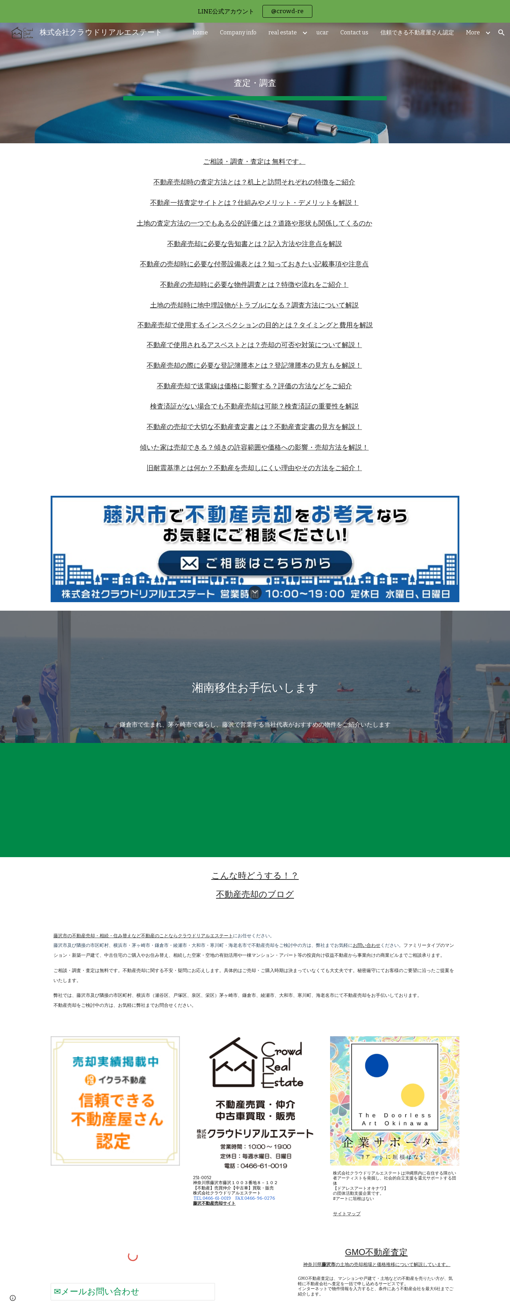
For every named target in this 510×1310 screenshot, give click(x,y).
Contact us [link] (354, 32)
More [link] (473, 32)
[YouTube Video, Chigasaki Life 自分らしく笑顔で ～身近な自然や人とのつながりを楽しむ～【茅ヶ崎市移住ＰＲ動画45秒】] (254, 800)
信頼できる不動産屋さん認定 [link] (417, 32)
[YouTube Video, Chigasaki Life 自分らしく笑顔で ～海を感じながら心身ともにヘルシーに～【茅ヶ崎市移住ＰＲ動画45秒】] (394, 800)
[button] (501, 32)
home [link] (200, 32)
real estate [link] (282, 32)
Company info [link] (238, 32)
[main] (255, 83)
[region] (255, 11)
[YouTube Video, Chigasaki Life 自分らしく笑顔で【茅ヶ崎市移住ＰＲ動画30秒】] (115, 799)
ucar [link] (322, 32)
